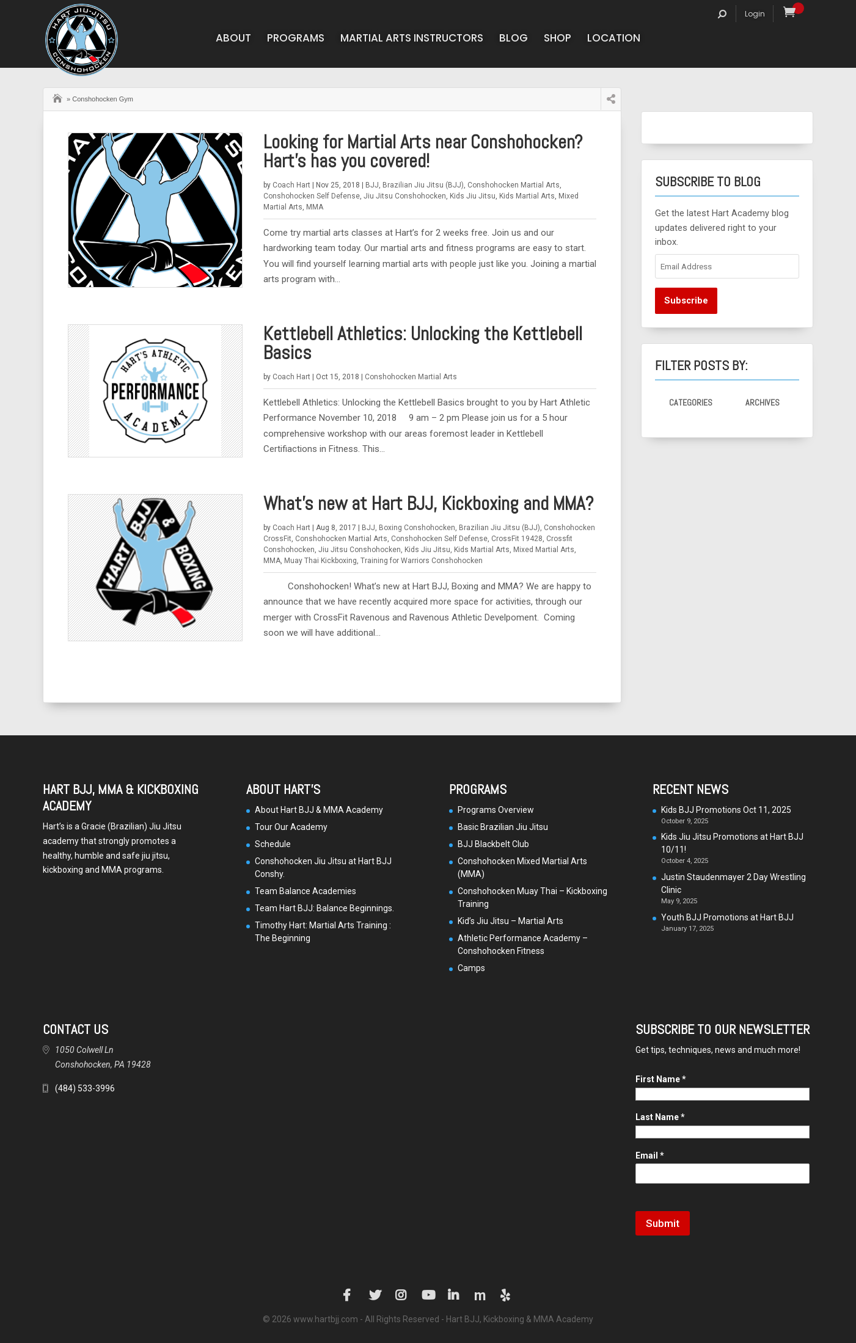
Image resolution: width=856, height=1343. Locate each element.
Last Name (660, 1117)
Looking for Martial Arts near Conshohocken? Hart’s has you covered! (423, 151)
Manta (480, 1295)
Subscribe (686, 301)
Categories (690, 402)
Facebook (349, 1295)
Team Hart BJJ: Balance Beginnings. (324, 908)
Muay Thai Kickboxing (320, 560)
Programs (295, 39)
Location (613, 39)
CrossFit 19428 (517, 538)
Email (649, 1155)
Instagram (401, 1295)
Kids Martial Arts (527, 196)
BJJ (372, 185)
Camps (471, 968)
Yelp (506, 1295)
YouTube (428, 1295)
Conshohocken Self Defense (311, 196)
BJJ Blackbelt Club (493, 844)
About (233, 39)
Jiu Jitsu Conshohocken (405, 196)
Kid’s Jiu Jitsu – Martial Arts (510, 921)
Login (755, 14)
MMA (314, 207)
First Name (660, 1079)
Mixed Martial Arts (543, 549)
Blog (513, 39)
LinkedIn (454, 1295)
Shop (557, 39)
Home (59, 97)
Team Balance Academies (305, 891)
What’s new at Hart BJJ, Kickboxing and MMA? (428, 503)
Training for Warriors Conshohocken (421, 560)
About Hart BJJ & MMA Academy (319, 810)
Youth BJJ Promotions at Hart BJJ (727, 917)
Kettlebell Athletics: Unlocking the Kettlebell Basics (422, 343)
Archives (762, 402)
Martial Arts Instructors (411, 39)
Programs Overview (496, 810)
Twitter (375, 1295)
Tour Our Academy (291, 827)
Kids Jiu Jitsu (473, 196)
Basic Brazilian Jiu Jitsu (503, 827)
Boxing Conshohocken (417, 527)
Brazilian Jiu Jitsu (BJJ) (423, 185)
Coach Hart (291, 185)
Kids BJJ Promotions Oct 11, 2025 (726, 810)
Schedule (273, 844)
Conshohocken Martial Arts (513, 185)
